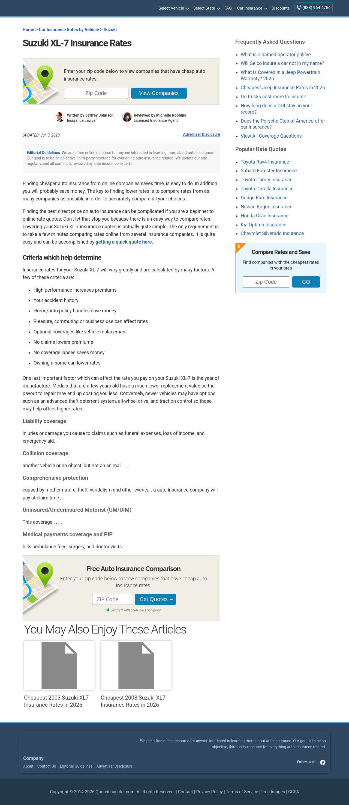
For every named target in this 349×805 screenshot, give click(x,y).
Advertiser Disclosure (201, 134)
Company (33, 758)
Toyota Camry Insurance (266, 179)
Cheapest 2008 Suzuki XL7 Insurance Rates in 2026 (136, 674)
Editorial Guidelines (43, 152)
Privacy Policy (209, 791)
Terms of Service (242, 791)
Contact (185, 791)
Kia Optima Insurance (263, 224)
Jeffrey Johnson (99, 115)
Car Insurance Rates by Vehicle (69, 29)
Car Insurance (251, 8)
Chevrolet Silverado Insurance (272, 233)
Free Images (273, 791)
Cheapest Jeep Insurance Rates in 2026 (283, 87)
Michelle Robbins (171, 115)
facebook (323, 762)
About (28, 766)
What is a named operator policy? (276, 54)
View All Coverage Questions (271, 136)
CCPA (293, 791)
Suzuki (110, 29)
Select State (206, 8)
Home (28, 29)
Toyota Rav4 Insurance (265, 162)
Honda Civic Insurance (264, 215)
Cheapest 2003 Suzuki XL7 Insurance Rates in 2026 (59, 674)
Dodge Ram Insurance (264, 197)
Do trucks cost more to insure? (273, 96)
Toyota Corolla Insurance (267, 188)
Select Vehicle (173, 8)
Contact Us (46, 766)
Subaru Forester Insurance (269, 170)
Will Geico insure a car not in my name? (282, 63)
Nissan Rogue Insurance (267, 206)
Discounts (281, 8)
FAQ (228, 8)
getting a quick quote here (123, 242)
